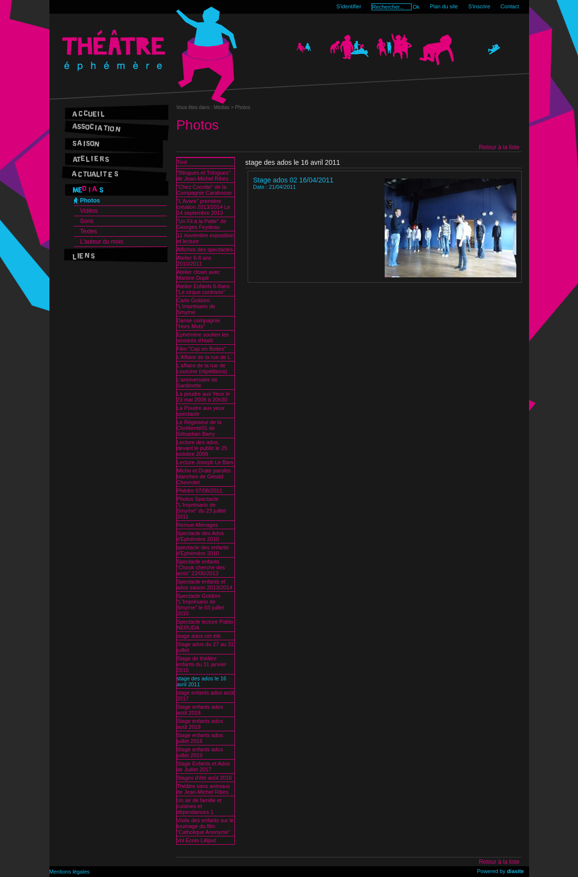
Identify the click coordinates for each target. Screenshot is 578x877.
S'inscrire (479, 6)
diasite (515, 871)
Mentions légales (69, 872)
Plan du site (444, 6)
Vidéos (89, 210)
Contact (510, 6)
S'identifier (348, 6)
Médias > (224, 107)
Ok (416, 7)
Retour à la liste (499, 147)
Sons (86, 221)
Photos (90, 200)
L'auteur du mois (101, 241)
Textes (88, 231)
